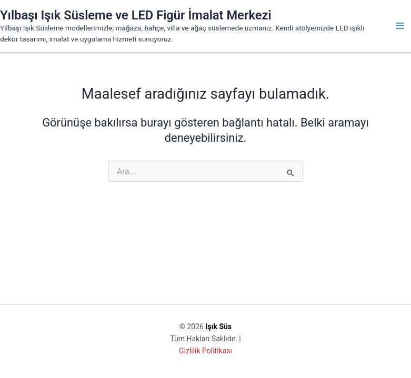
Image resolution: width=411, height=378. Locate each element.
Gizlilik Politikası (205, 350)
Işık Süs (218, 326)
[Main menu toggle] (400, 26)
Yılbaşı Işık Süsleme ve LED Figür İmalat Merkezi (136, 15)
